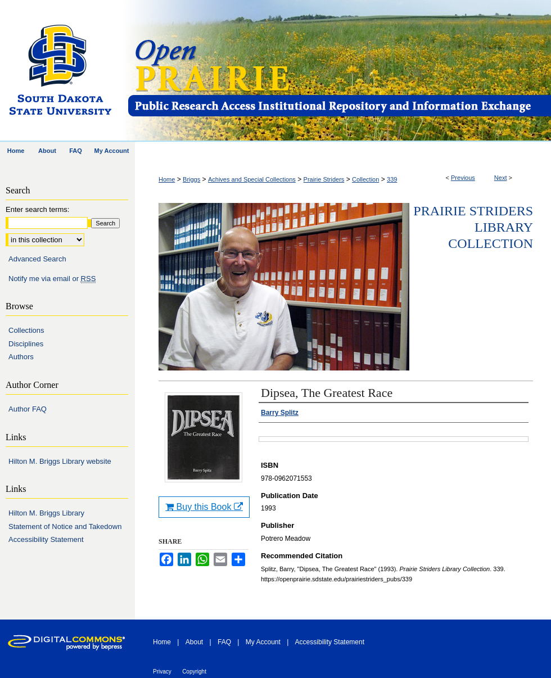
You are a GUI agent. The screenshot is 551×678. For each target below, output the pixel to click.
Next (500, 177)
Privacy (162, 671)
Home (167, 179)
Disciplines (25, 344)
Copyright (194, 671)
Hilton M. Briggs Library (46, 513)
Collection (365, 179)
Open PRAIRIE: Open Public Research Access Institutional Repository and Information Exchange (339, 71)
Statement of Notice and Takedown (64, 526)
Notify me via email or (52, 278)
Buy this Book (204, 507)
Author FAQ (27, 409)
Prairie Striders (324, 179)
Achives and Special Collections (252, 179)
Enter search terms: (37, 209)
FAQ (224, 642)
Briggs (191, 179)
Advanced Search (37, 259)
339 (392, 179)
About (194, 642)
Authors (21, 356)
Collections (26, 330)
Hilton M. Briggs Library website (59, 461)
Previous (463, 177)
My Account (263, 642)
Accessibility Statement (46, 539)
